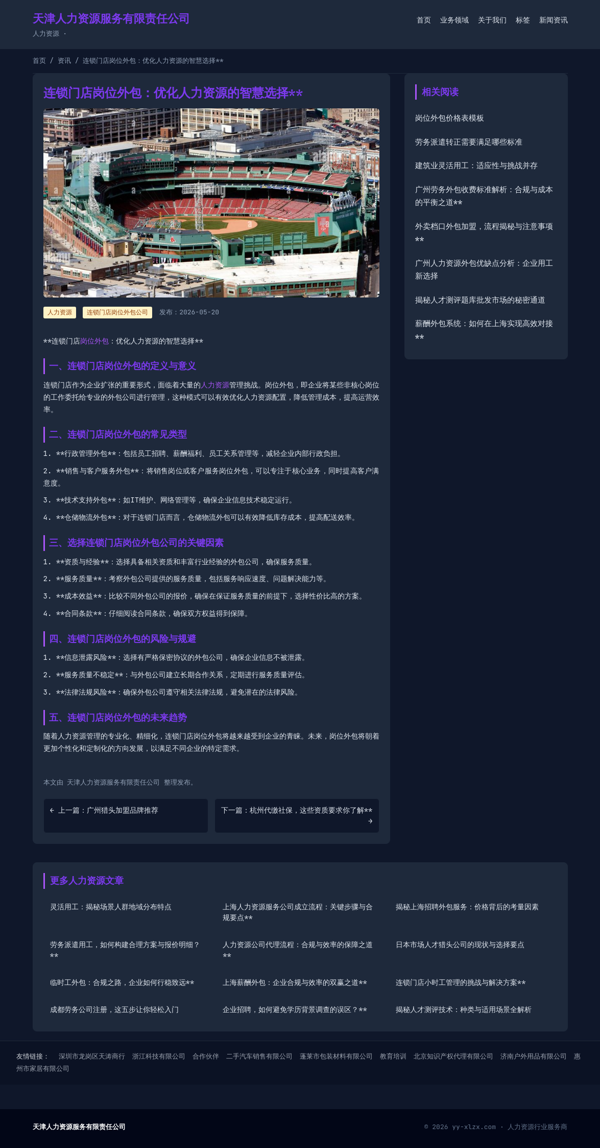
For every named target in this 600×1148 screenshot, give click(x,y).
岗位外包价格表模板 (449, 118)
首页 (424, 20)
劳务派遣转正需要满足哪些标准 (468, 142)
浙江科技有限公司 (158, 1056)
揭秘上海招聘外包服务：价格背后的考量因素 (467, 906)
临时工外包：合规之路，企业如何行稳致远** (122, 982)
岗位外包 (94, 341)
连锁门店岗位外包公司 (117, 312)
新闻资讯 (553, 20)
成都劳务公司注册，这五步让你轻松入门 (114, 1009)
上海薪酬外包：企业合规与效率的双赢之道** (295, 982)
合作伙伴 (206, 1056)
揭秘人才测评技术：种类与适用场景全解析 (464, 1009)
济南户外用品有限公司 (533, 1056)
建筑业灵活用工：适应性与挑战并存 (476, 165)
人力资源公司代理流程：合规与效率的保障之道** (298, 950)
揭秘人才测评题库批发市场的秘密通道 (480, 300)
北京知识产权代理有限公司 (453, 1056)
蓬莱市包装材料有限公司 (336, 1056)
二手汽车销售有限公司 (259, 1056)
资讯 (64, 60)
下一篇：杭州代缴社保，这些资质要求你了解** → (297, 815)
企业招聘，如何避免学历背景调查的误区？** (295, 1009)
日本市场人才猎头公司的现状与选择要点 (460, 944)
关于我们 (492, 20)
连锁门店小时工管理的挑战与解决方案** (461, 982)
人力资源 (215, 384)
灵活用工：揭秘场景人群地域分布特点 (111, 906)
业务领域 (454, 20)
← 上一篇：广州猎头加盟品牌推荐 (104, 810)
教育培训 (393, 1056)
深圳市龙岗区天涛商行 (92, 1056)
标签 (523, 20)
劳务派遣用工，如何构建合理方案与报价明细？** (125, 950)
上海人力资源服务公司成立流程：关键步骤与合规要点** (298, 912)
